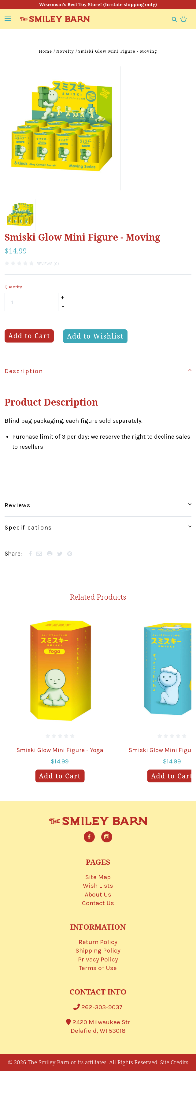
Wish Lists (98, 885)
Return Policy (98, 942)
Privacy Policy (98, 959)
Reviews (98, 505)
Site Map (98, 877)
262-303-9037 (98, 1007)
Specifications (98, 527)
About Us (98, 894)
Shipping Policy (98, 950)
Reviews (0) (48, 263)
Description (98, 371)
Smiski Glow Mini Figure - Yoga (60, 750)
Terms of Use (98, 968)
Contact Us (98, 903)
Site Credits (174, 1062)
